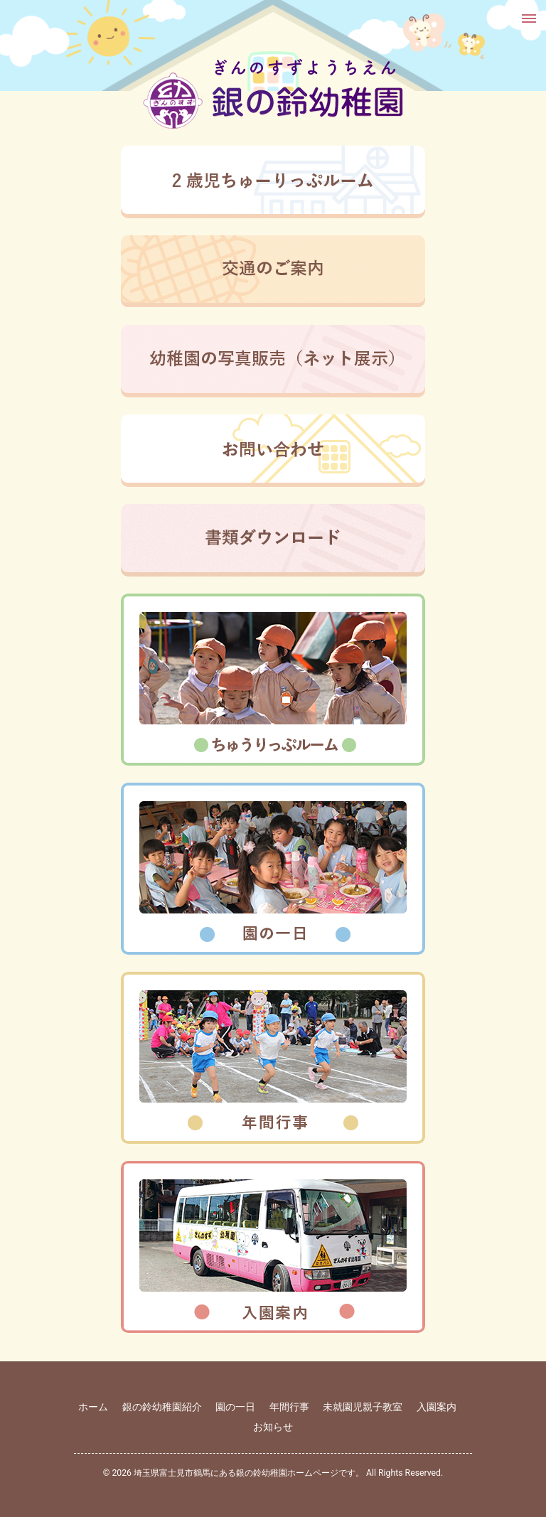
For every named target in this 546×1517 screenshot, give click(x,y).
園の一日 (235, 1407)
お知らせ (273, 1426)
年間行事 (289, 1407)
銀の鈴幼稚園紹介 (162, 1407)
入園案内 (436, 1407)
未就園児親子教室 (362, 1407)
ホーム (93, 1407)
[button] (527, 18)
